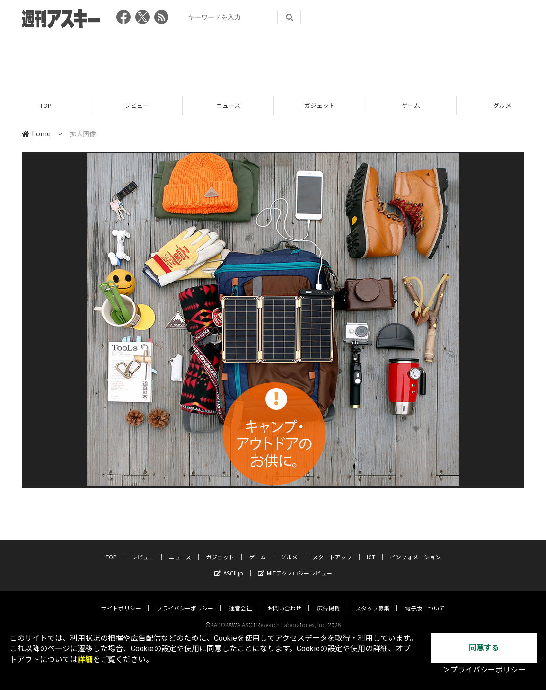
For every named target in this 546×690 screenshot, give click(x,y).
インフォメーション (415, 548)
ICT (371, 548)
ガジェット (319, 105)
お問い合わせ (284, 599)
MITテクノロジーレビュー (295, 564)
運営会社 (240, 599)
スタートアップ (332, 548)
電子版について (425, 599)
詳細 (85, 659)
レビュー (136, 105)
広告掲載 (328, 599)
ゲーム (411, 105)
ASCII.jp (228, 564)
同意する (484, 647)
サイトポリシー (121, 599)
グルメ (289, 548)
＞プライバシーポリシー (484, 669)
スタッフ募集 (372, 599)
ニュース (228, 105)
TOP (46, 105)
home (36, 133)
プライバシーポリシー (185, 599)
